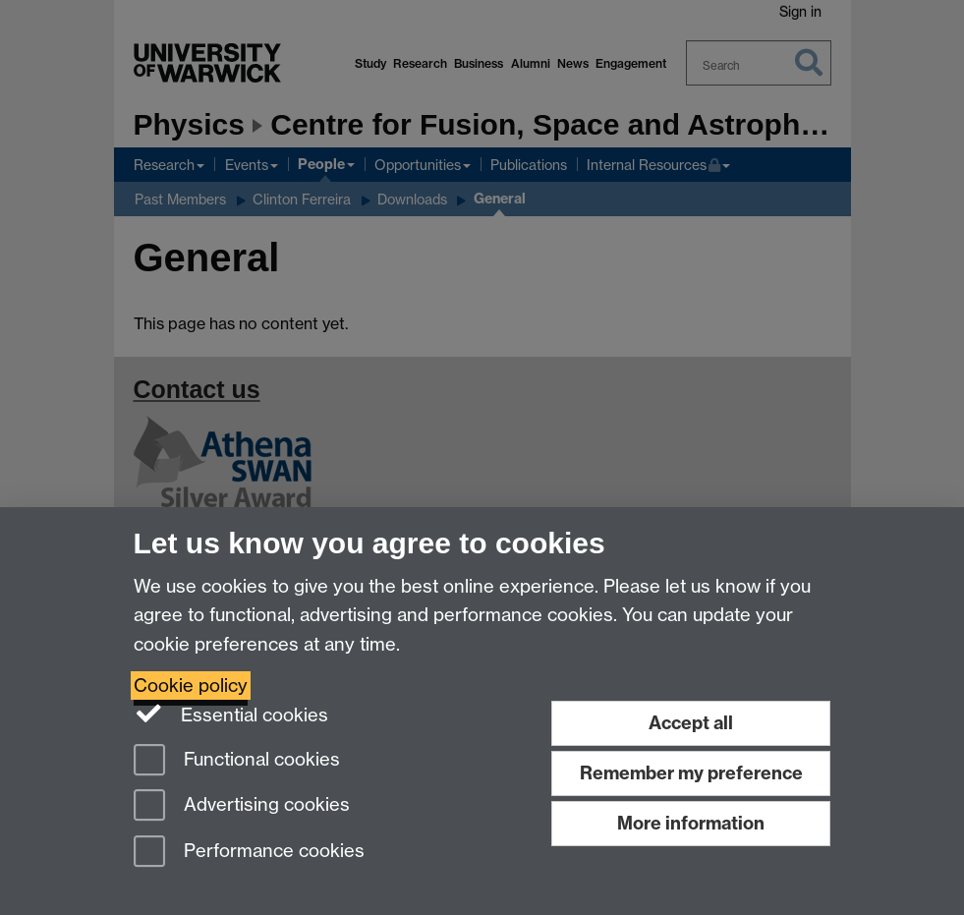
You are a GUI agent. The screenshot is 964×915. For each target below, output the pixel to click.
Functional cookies (237, 761)
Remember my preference (691, 773)
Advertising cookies (242, 806)
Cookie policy (191, 685)
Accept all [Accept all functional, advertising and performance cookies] (691, 723)
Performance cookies (249, 852)
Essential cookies (231, 713)
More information (691, 823)
